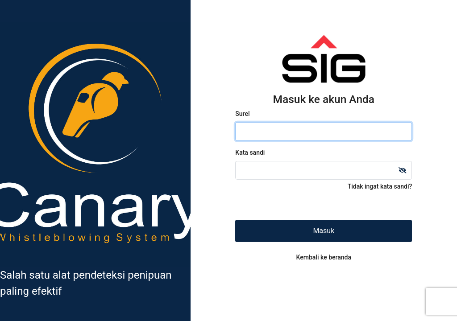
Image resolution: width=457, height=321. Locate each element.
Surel (242, 113)
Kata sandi (250, 152)
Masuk (323, 230)
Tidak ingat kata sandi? (380, 186)
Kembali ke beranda (323, 257)
